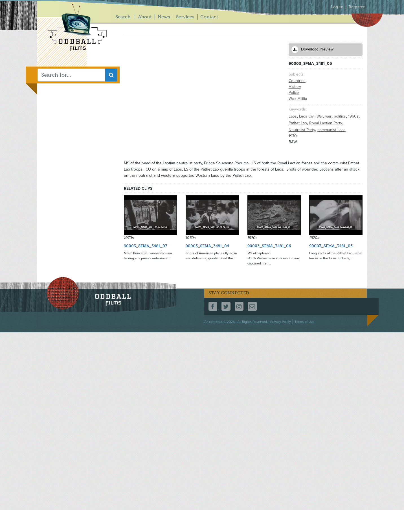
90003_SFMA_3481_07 (145, 246)
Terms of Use (304, 322)
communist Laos (331, 129)
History (295, 86)
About (145, 16)
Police (294, 92)
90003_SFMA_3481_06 (269, 246)
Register (356, 7)
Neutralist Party (302, 129)
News (164, 16)
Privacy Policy (280, 322)
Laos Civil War (311, 116)
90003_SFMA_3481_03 (331, 246)
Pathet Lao (298, 123)
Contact (209, 16)
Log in (337, 7)
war (329, 116)
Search (123, 16)
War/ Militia (298, 98)
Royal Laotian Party (326, 123)
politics (340, 116)
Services (185, 16)
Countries (297, 80)
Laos (293, 116)
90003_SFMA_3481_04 (207, 246)
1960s (354, 116)
